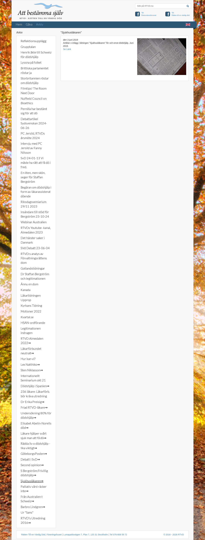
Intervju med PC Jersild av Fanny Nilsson (31, 148)
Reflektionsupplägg (33, 41)
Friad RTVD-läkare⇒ (34, 407)
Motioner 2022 (31, 311)
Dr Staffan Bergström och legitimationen (35, 276)
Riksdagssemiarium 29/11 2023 (33, 204)
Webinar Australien (34, 222)
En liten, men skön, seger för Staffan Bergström (33, 177)
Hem (19, 24)
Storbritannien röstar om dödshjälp (35, 80)
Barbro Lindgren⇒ (33, 507)
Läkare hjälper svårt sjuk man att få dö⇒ (34, 435)
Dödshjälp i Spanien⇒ (35, 386)
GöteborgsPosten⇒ (34, 453)
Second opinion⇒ (32, 465)
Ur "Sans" (27, 512)
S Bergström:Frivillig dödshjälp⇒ (34, 473)
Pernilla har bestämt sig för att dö (34, 111)
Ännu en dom (29, 284)
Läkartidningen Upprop (31, 297)
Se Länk (67, 49)
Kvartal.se (27, 317)
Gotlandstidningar (33, 268)
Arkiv (39, 24)
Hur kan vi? (28, 359)
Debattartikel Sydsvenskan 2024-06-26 (34, 123)
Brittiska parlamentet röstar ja (35, 70)
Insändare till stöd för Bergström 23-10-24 (35, 214)
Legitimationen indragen (31, 330)
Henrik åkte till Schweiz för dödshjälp (36, 54)
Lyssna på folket (31, 62)
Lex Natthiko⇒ (30, 364)
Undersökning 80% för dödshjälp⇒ (36, 415)
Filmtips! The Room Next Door (34, 90)
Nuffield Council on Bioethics (34, 101)
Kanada (25, 290)
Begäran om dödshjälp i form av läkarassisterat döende (36, 191)
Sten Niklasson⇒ (32, 370)
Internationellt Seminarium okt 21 (33, 378)
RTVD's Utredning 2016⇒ (33, 520)
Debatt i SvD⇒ (30, 459)
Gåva (29, 24)
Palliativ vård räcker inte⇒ (34, 489)
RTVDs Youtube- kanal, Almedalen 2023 (36, 230)
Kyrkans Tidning (31, 305)
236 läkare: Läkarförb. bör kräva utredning (35, 394)
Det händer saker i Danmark (33, 240)
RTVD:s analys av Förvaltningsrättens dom (34, 258)
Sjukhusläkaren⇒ (32, 481)
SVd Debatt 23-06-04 (35, 248)
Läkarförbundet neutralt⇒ (31, 351)
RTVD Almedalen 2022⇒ (32, 341)
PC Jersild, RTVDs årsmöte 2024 (33, 135)
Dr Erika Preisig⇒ (32, 402)
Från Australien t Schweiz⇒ (32, 499)
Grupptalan (28, 47)
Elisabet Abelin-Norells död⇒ (36, 425)
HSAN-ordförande (33, 322)
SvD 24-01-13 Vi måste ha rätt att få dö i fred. (36, 162)
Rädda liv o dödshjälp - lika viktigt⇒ (35, 446)
